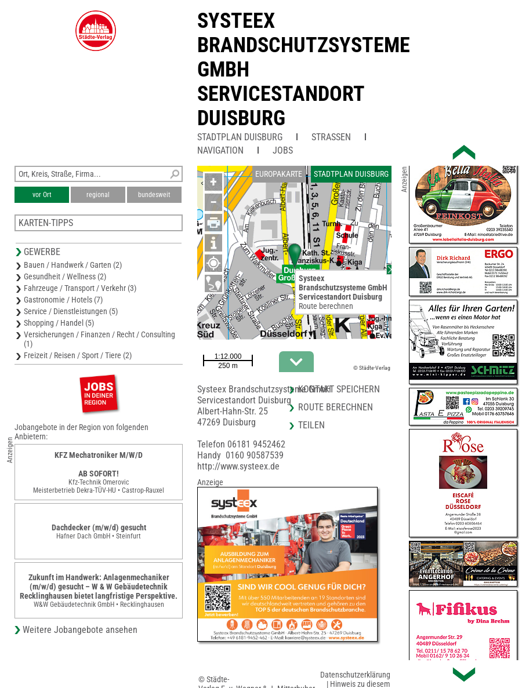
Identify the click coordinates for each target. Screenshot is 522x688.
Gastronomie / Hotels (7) (63, 299)
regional (98, 195)
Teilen (311, 425)
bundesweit (154, 195)
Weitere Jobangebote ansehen (80, 629)
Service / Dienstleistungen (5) (71, 311)
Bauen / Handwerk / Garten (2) (73, 265)
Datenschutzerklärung (355, 674)
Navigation (220, 150)
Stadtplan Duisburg (239, 137)
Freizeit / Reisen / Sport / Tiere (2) (78, 355)
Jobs (283, 150)
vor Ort (42, 195)
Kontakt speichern (339, 389)
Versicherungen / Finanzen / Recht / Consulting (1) (99, 339)
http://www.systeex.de (238, 466)
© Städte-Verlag (371, 368)
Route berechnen (326, 306)
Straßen (331, 137)
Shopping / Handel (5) (59, 322)
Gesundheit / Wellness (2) (65, 276)
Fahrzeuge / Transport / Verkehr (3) (80, 288)
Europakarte (278, 174)
